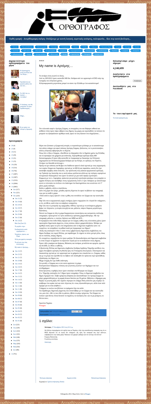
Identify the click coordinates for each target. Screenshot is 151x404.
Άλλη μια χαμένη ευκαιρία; (23, 239)
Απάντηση (48, 342)
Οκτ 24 (17, 220)
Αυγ (14, 328)
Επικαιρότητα (65, 47)
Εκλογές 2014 (90, 50)
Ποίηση (29, 54)
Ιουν (14, 334)
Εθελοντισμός (54, 54)
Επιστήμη (127, 47)
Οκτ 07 (17, 302)
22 (12, 158)
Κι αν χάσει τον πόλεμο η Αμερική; (26, 128)
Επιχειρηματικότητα (76, 50)
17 (12, 174)
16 (12, 177)
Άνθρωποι (94, 47)
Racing (65, 54)
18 (12, 171)
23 (12, 155)
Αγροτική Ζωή (75, 54)
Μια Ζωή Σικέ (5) (20, 223)
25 (12, 149)
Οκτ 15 (17, 276)
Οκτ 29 (17, 205)
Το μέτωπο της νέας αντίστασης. (21, 243)
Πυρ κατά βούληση (27, 47)
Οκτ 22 (17, 254)
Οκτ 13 (17, 283)
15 (12, 180)
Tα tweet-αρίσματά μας (120, 118)
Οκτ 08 (17, 298)
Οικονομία (54, 47)
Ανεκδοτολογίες (102, 50)
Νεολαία (137, 47)
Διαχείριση (63, 50)
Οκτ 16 (17, 273)
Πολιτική (15, 47)
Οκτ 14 (17, 279)
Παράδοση (115, 50)
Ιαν (14, 350)
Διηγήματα (125, 50)
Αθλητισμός (38, 50)
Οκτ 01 (17, 321)
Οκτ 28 (17, 208)
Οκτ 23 (17, 251)
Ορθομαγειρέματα (17, 54)
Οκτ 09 (17, 295)
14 (12, 183)
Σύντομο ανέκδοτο (41, 54)
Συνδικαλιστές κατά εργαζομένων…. (21, 230)
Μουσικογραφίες (41, 47)
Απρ (14, 340)
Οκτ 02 (17, 317)
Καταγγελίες (136, 50)
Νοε (14, 192)
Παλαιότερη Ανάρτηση (98, 378)
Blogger (87, 394)
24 (12, 152)
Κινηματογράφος (50, 50)
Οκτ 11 (17, 289)
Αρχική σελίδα (71, 378)
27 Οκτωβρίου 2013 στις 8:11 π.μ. (62, 327)
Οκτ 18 (17, 267)
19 (12, 168)
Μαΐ (14, 337)
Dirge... (22, 116)
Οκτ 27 (17, 211)
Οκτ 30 (17, 202)
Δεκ (14, 189)
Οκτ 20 (17, 260)
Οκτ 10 (17, 292)
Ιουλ (14, 331)
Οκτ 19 (17, 264)
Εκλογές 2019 (99, 54)
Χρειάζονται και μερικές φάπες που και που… (26, 84)
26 (12, 145)
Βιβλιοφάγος (26, 50)
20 (12, 164)
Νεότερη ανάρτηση (46, 378)
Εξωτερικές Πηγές (106, 47)
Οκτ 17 (17, 270)
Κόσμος (76, 47)
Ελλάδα (85, 47)
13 (12, 187)
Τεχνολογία (16, 50)
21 (12, 161)
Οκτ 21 (17, 257)
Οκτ (14, 196)
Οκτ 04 (17, 311)
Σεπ (14, 324)
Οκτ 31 (17, 198)
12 (12, 354)
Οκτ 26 (17, 214)
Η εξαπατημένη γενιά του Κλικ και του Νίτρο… (26, 72)
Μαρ (15, 343)
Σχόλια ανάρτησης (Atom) (56, 382)
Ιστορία (118, 47)
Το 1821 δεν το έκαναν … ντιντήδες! (25, 95)
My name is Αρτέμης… (22, 247)
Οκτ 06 (17, 305)
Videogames (87, 54)
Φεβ (14, 347)
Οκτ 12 (17, 286)
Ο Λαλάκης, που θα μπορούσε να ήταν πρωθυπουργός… (26, 106)
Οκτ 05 (17, 308)
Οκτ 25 (17, 217)
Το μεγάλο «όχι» (20, 226)
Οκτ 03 (17, 314)
